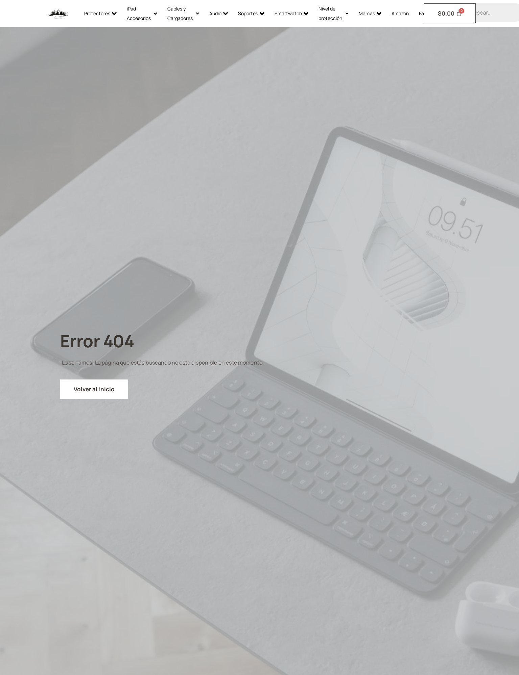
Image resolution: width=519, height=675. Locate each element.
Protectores (100, 13)
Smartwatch (291, 13)
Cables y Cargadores (183, 13)
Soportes (251, 13)
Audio (218, 13)
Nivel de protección (334, 13)
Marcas (370, 13)
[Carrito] (450, 13)
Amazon (400, 13)
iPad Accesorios (142, 13)
